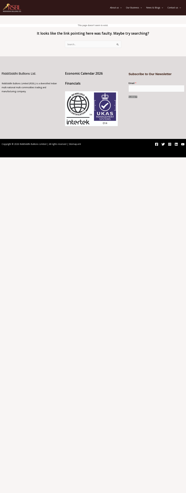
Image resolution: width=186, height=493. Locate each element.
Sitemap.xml (75, 144)
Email (132, 83)
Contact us (174, 7)
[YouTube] (182, 144)
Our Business (134, 7)
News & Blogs (154, 7)
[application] (120, 7)
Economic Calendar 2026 (84, 73)
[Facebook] (156, 144)
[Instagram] (169, 144)
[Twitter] (163, 144)
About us (116, 7)
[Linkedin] (176, 144)
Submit (133, 97)
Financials (72, 83)
